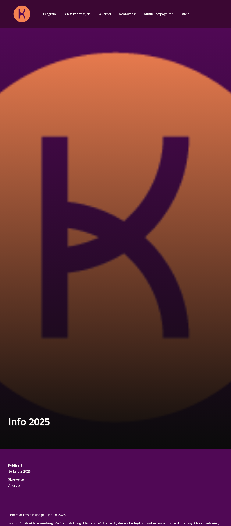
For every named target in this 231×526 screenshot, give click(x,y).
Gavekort (104, 14)
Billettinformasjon (76, 14)
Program (49, 14)
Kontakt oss (128, 14)
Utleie (185, 14)
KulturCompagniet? (158, 14)
